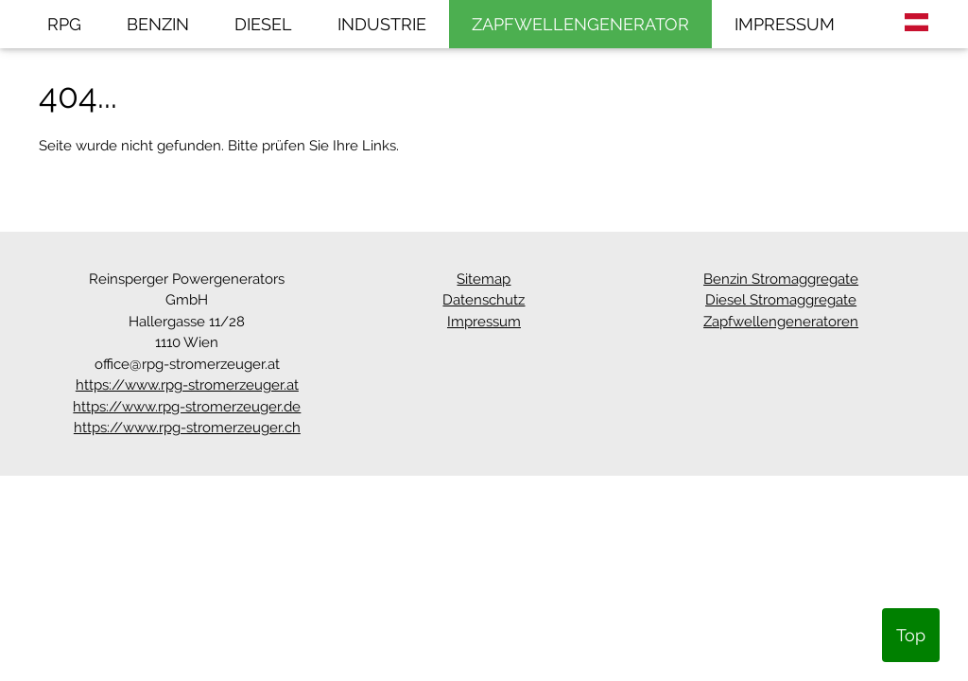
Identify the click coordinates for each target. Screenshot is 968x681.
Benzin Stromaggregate (780, 279)
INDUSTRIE (381, 24)
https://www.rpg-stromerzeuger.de (187, 406)
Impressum (484, 321)
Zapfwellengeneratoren (780, 321)
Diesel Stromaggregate (780, 299)
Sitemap (483, 279)
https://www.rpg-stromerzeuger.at (187, 384)
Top (910, 635)
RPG (64, 24)
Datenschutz (483, 299)
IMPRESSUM (785, 24)
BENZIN (158, 24)
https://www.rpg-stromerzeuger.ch (187, 427)
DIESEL (263, 24)
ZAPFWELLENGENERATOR (580, 24)
